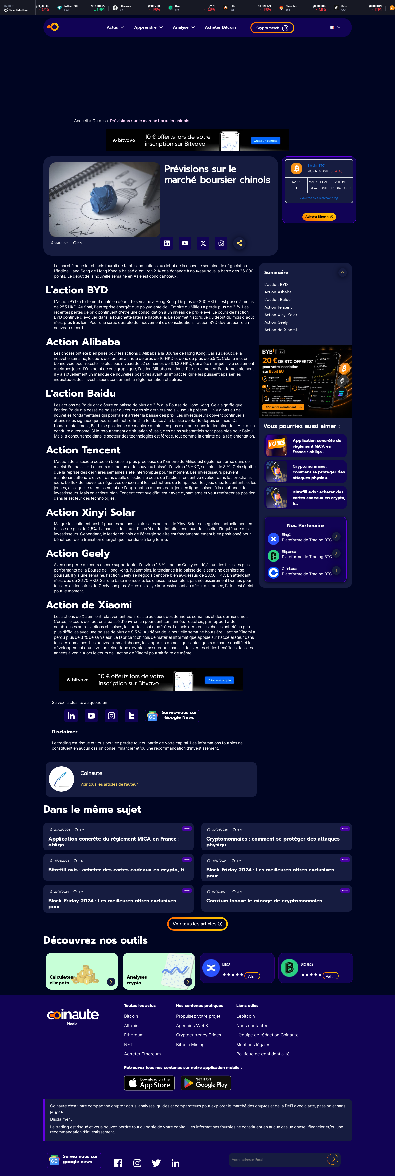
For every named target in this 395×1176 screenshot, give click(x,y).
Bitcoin (131, 1016)
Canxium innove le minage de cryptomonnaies (264, 901)
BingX (226, 964)
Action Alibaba (278, 292)
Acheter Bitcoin (220, 27)
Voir (252, 976)
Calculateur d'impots (67, 977)
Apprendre (149, 27)
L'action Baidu (278, 300)
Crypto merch (272, 28)
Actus (116, 27)
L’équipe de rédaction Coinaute (267, 1034)
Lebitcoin (245, 1016)
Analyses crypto (141, 977)
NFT (128, 1044)
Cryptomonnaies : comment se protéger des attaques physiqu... (316, 474)
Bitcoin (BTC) (316, 165)
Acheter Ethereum (142, 1053)
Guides (99, 120)
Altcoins (132, 1025)
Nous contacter (252, 1025)
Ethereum (134, 1034)
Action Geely (276, 322)
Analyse (184, 27)
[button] (342, 272)
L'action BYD (276, 284)
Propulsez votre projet (198, 1016)
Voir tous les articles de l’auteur (109, 784)
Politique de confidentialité (263, 1053)
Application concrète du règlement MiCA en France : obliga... (319, 445)
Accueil (81, 120)
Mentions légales (253, 1044)
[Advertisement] (197, 77)
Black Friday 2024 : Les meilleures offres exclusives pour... (270, 872)
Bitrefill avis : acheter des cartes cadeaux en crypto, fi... (319, 503)
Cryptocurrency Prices (198, 1034)
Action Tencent (278, 307)
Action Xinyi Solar (280, 315)
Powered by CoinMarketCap (319, 198)
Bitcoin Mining (190, 1044)
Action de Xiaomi (280, 330)
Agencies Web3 (192, 1025)
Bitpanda (307, 964)
